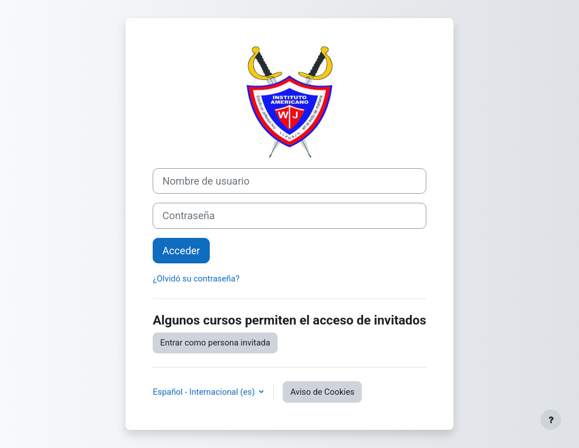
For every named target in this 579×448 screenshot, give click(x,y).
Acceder (181, 251)
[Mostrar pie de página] (551, 419)
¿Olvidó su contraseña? (196, 279)
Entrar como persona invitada (215, 343)
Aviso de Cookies (322, 392)
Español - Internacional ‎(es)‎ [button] (205, 392)
